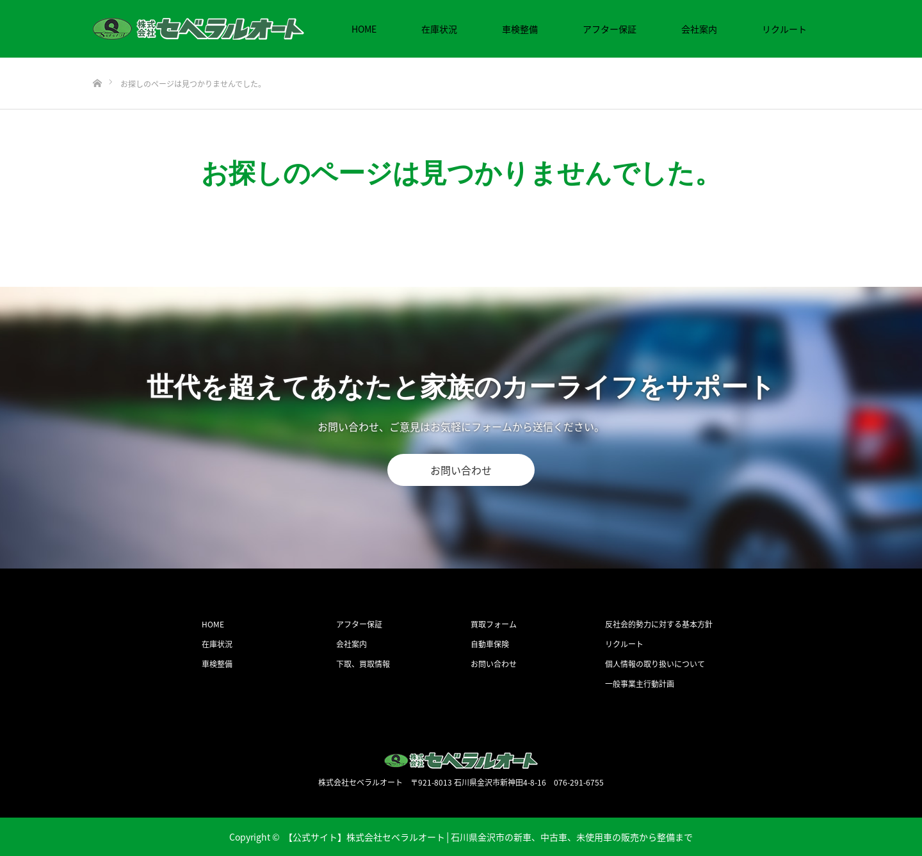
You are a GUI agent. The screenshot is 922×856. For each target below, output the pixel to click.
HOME (364, 28)
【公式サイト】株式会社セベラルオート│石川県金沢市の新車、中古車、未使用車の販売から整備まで (488, 836)
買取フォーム (494, 624)
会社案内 (699, 28)
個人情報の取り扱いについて (655, 664)
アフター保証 (609, 28)
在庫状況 (439, 28)
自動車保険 (490, 644)
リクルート (784, 28)
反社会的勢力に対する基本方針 (659, 624)
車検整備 (520, 28)
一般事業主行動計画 (639, 684)
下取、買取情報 (363, 664)
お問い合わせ (461, 470)
